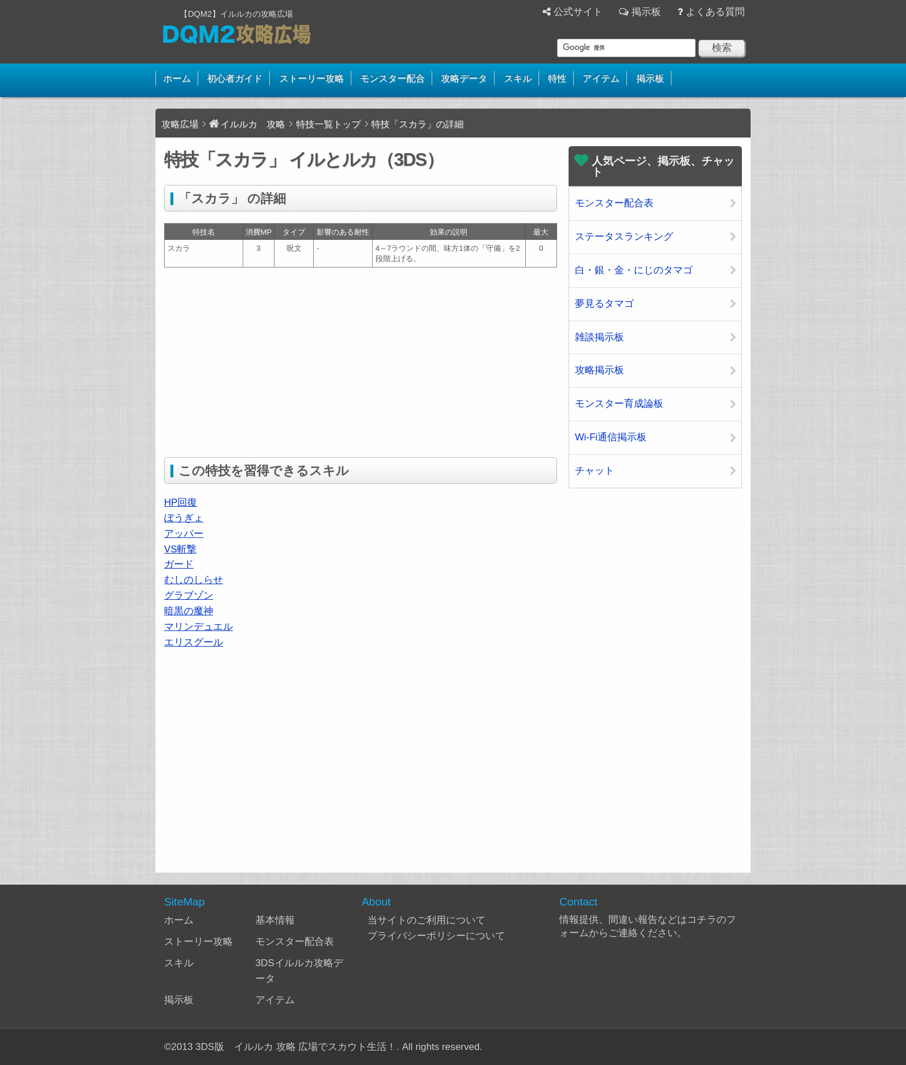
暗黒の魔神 (188, 611)
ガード (179, 564)
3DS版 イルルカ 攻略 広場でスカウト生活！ (295, 1046)
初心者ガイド (234, 78)
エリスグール (193, 642)
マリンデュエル (198, 626)
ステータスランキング (624, 236)
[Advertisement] (261, 360)
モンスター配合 (392, 78)
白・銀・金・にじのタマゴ (634, 270)
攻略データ (464, 78)
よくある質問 (715, 11)
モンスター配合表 (614, 203)
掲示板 (646, 11)
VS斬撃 (180, 549)
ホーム (177, 78)
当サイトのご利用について (426, 920)
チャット (594, 470)
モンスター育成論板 (619, 403)
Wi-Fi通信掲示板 (611, 437)
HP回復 (180, 502)
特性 (557, 78)
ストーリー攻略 (311, 78)
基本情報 (275, 920)
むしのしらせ (193, 579)
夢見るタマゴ (604, 303)
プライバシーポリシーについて (436, 935)
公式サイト (578, 11)
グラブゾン (188, 595)
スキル (518, 78)
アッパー (183, 533)
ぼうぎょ (183, 518)
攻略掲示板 (599, 370)
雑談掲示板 (599, 337)
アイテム (600, 78)
